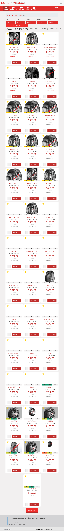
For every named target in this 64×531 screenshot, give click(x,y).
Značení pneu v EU (31, 518)
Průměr (28, 19)
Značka (50, 19)
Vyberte (29, 22)
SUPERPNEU (10, 15)
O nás (56, 8)
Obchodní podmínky (17, 518)
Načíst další (32, 510)
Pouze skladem (56, 29)
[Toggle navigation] (61, 2)
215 (21, 15)
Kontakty (42, 518)
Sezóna (39, 19)
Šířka (7, 19)
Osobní (17, 15)
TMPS (16, 522)
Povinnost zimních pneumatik (16, 524)
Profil (17, 19)
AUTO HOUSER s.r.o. (46, 529)
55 (17, 22)
